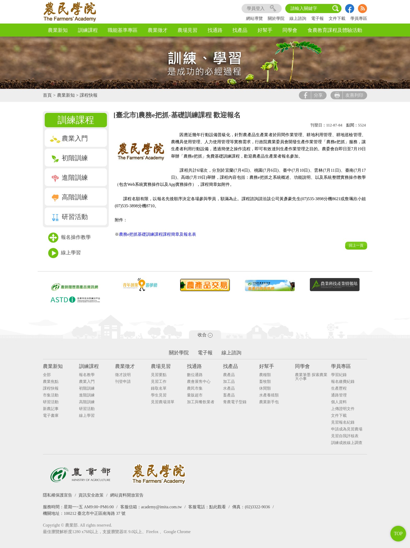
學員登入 (261, 8)
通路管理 (339, 395)
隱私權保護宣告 (57, 495)
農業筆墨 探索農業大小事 (311, 377)
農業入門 (69, 138)
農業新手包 (269, 402)
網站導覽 (254, 18)
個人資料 (339, 402)
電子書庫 (51, 416)
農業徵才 (158, 30)
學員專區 (358, 18)
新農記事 (51, 409)
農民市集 (195, 388)
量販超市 (195, 395)
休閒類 (265, 388)
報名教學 (87, 375)
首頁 (47, 95)
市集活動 (51, 395)
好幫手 (265, 30)
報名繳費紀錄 (343, 382)
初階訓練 (69, 157)
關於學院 (276, 18)
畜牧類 (265, 382)
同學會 (289, 30)
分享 (313, 95)
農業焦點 (51, 382)
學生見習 (159, 395)
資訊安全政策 (91, 495)
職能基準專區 (123, 30)
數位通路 (195, 375)
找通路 (215, 30)
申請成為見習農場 (346, 429)
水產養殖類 (269, 395)
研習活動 (69, 216)
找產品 (239, 30)
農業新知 (58, 30)
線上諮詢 (297, 18)
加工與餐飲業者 (200, 402)
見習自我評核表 (344, 436)
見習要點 (159, 375)
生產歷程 (339, 388)
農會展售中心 (198, 382)
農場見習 (187, 30)
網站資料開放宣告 (127, 495)
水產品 (229, 388)
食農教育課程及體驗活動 (335, 30)
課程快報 (89, 95)
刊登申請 (123, 382)
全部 (47, 375)
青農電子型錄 (235, 402)
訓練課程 (88, 30)
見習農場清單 (162, 402)
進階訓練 (69, 177)
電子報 (317, 18)
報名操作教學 (69, 238)
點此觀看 (217, 507)
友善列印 (348, 95)
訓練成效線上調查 (346, 443)
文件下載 (337, 18)
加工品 (229, 382)
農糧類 (265, 375)
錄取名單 (159, 388)
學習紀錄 (339, 375)
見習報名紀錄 (343, 422)
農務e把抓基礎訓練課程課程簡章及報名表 (157, 234)
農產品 (229, 375)
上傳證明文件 (343, 409)
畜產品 (229, 395)
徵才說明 (123, 375)
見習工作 (159, 382)
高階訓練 (69, 197)
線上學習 (64, 253)
